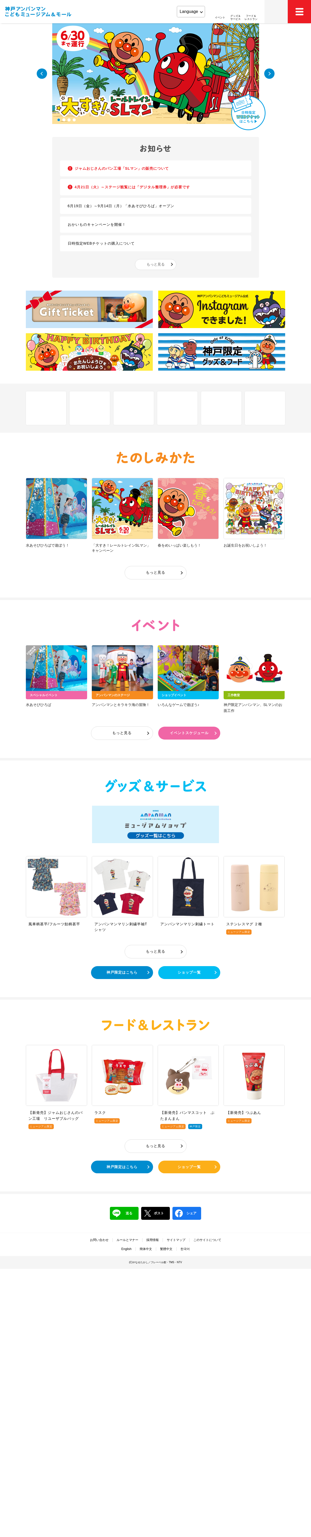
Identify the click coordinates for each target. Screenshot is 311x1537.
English (126, 1249)
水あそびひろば (38, 705)
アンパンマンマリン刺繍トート (187, 924)
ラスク (100, 1113)
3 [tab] (69, 119)
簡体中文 (146, 1249)
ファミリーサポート (265, 408)
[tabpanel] (155, 73)
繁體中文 (166, 1249)
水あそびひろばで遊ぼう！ (47, 545)
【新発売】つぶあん (243, 1113)
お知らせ (155, 149)
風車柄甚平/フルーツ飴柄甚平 (54, 924)
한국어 (185, 1249)
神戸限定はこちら (122, 972)
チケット (177, 408)
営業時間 (221, 408)
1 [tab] (58, 119)
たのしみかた (155, 458)
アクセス (276, 11)
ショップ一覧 (189, 972)
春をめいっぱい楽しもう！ (179, 545)
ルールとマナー (127, 1240)
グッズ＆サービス (155, 786)
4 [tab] (74, 119)
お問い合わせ (99, 1240)
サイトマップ (176, 1240)
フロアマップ (90, 408)
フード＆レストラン (155, 1025)
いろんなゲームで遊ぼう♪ (178, 705)
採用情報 (152, 1240)
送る (122, 1213)
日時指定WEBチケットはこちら (248, 112)
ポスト (154, 1213)
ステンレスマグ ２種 (244, 924)
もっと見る (156, 264)
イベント (155, 625)
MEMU (299, 11)
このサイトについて (207, 1240)
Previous (42, 73)
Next (269, 73)
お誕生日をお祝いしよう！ (245, 545)
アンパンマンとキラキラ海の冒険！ (121, 705)
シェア (185, 1213)
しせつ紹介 (46, 408)
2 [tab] (63, 119)
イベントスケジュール (189, 733)
